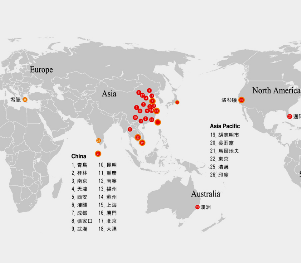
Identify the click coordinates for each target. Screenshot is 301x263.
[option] (150, 131)
